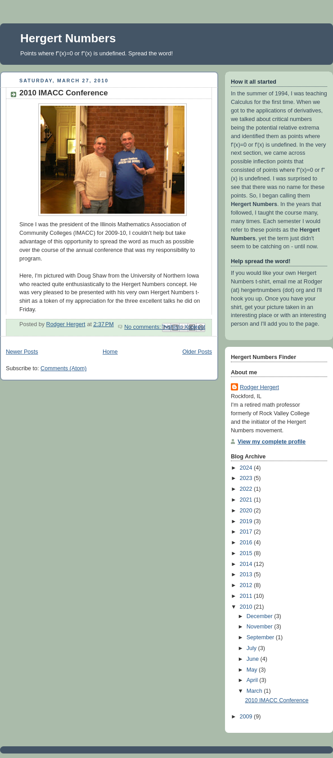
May (253, 670)
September (261, 637)
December (260, 616)
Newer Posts (22, 352)
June (254, 659)
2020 (247, 510)
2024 (247, 468)
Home (110, 352)
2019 (247, 521)
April (253, 680)
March (255, 691)
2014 (247, 564)
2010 (247, 607)
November (260, 626)
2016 (247, 542)
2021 (247, 500)
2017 (247, 532)
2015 (247, 553)
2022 (247, 489)
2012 (247, 585)
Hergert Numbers (68, 38)
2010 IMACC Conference (63, 93)
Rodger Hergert (259, 387)
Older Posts (197, 352)
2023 (247, 478)
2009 (247, 716)
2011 (247, 596)
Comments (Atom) (63, 368)
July (252, 648)
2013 (247, 574)
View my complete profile (272, 442)
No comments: (143, 327)
